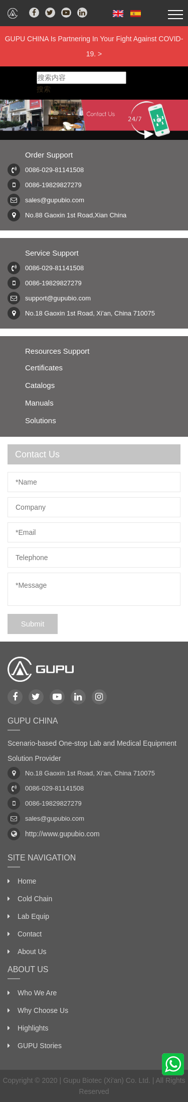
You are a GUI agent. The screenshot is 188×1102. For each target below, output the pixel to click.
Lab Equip (33, 916)
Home (27, 881)
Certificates (44, 367)
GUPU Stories (40, 1046)
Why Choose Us (43, 1010)
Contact (30, 934)
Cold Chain (35, 899)
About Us (32, 952)
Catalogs (40, 385)
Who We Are (37, 993)
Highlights (33, 1028)
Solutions (40, 420)
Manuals (39, 403)
